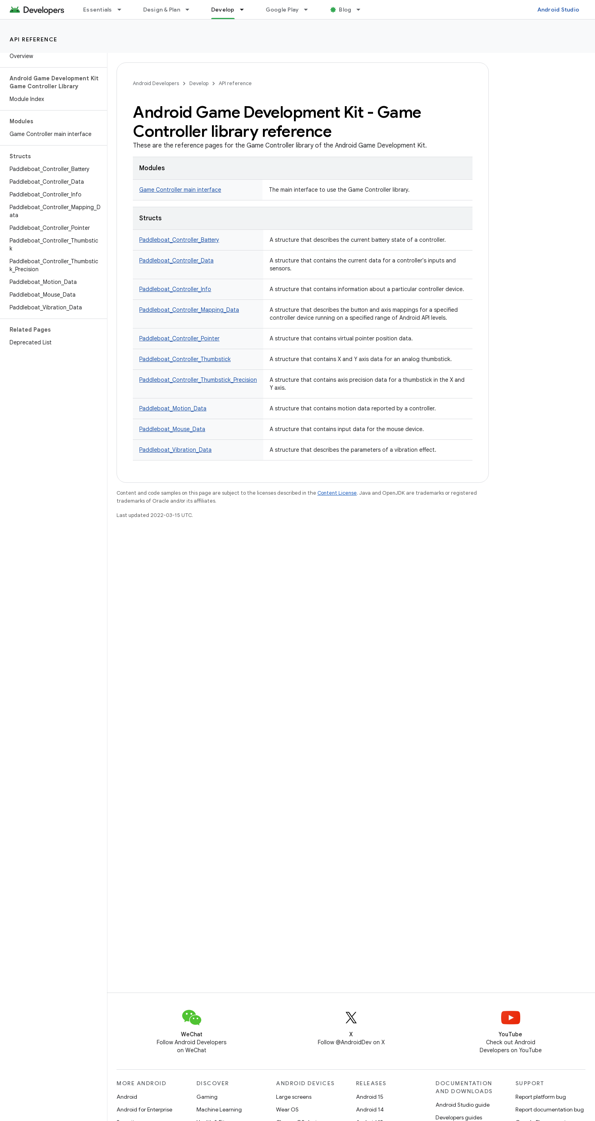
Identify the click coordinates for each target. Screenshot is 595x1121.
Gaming (207, 1096)
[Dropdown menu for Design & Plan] (191, 9)
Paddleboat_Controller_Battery (179, 239)
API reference (34, 39)
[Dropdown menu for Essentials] (123, 9)
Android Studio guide (463, 1104)
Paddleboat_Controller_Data (176, 260)
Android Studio (558, 9)
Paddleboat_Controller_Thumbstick (185, 359)
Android (127, 1096)
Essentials (97, 9)
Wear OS (287, 1109)
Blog (345, 9)
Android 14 (370, 1109)
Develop (198, 83)
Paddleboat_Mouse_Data (172, 429)
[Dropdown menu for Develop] (245, 9)
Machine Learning (219, 1109)
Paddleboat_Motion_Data (172, 408)
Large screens (293, 1096)
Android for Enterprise (144, 1109)
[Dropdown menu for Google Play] (309, 9)
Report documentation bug (549, 1109)
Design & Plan (161, 9)
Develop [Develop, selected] (223, 9)
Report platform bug (540, 1096)
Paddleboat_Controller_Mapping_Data (189, 309)
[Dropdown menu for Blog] (362, 9)
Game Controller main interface (180, 189)
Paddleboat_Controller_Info (175, 289)
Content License (337, 493)
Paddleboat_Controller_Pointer (179, 338)
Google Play (282, 9)
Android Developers (156, 83)
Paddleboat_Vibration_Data (175, 449)
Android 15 (369, 1096)
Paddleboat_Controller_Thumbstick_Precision (198, 379)
